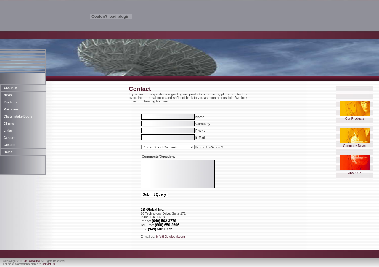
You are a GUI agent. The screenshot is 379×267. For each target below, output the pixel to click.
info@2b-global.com (170, 236)
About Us (355, 171)
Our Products (355, 117)
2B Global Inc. (32, 261)
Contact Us (48, 264)
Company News (355, 144)
